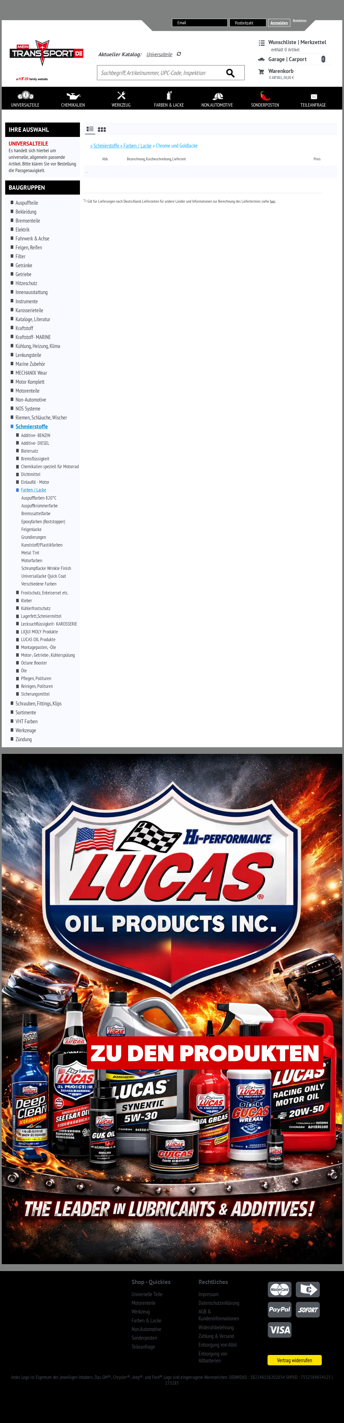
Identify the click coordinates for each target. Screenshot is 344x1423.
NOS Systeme (28, 408)
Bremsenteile (28, 220)
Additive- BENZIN (35, 435)
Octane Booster (34, 663)
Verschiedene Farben (38, 584)
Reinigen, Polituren (37, 686)
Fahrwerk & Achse (32, 238)
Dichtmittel (30, 474)
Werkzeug (141, 1311)
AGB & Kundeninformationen (219, 1315)
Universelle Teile (147, 1294)
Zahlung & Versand (216, 1335)
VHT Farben (27, 721)
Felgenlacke (31, 529)
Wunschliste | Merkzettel (297, 42)
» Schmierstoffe (105, 145)
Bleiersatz (29, 451)
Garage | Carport (287, 59)
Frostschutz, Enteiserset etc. (44, 593)
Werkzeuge (26, 730)
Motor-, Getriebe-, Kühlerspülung (48, 655)
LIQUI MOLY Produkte (39, 632)
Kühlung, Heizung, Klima (38, 345)
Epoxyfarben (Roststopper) (43, 521)
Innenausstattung (32, 292)
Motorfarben (31, 560)
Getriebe (23, 274)
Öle (24, 670)
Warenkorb (280, 70)
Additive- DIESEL (35, 443)
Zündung (24, 739)
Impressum (208, 1294)
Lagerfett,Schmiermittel (41, 616)
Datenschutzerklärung (219, 1302)
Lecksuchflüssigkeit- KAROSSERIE (49, 624)
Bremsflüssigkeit (35, 459)
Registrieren (299, 20)
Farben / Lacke (33, 490)
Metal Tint (30, 553)
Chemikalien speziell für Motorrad (50, 466)
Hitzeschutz (26, 283)
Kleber (26, 600)
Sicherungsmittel (35, 694)
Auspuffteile (27, 202)
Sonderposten (144, 1337)
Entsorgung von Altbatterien (213, 1357)
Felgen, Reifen (29, 247)
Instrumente (27, 301)
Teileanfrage (143, 1346)
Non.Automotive (146, 1329)
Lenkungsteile (28, 354)
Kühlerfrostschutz (36, 608)
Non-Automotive (31, 399)
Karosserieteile (29, 310)
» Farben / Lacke (136, 145)
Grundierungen (33, 537)
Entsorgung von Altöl (218, 1344)
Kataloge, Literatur (33, 319)
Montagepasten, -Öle (38, 647)
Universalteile (159, 54)
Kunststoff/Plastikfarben (41, 545)
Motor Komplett (30, 381)
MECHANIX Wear (31, 372)
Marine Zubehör (30, 363)
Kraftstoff (24, 328)
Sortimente (26, 712)
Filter (20, 256)
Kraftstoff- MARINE (33, 337)
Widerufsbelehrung (216, 1327)
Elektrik (22, 229)
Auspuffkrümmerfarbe (39, 506)
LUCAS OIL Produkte (38, 639)
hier (272, 201)
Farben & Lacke (146, 1320)
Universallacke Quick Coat (43, 576)
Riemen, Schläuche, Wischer (41, 417)
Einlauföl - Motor (35, 482)
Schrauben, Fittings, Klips (38, 703)
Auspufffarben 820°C (39, 498)
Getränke (24, 265)
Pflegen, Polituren (36, 678)
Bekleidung (26, 211)
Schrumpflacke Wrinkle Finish (46, 568)
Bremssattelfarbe (36, 513)
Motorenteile (28, 390)
